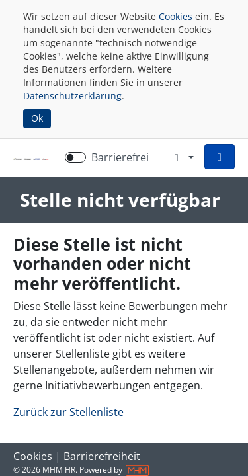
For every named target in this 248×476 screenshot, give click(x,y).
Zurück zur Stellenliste (68, 412)
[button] (219, 156)
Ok (37, 118)
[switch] (75, 157)
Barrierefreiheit (101, 456)
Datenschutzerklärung (72, 95)
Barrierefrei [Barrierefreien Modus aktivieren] (120, 157)
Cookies (175, 16)
